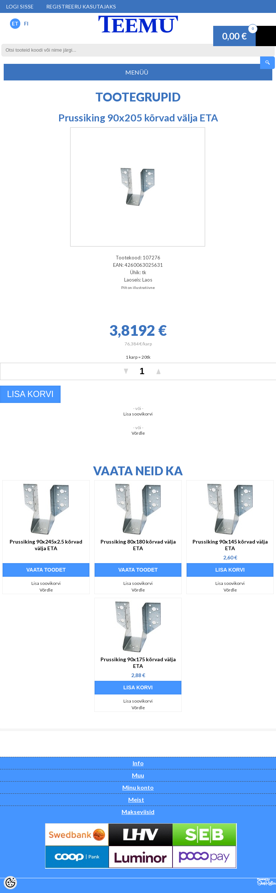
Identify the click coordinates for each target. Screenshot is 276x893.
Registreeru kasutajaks (81, 6)
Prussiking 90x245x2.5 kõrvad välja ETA (46, 544)
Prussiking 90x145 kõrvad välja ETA (230, 544)
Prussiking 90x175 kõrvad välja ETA (138, 662)
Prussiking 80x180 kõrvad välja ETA (138, 544)
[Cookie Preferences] (10, 882)
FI (26, 23)
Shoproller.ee (266, 882)
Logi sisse (20, 6)
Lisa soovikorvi (138, 414)
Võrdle (138, 433)
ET (15, 23)
